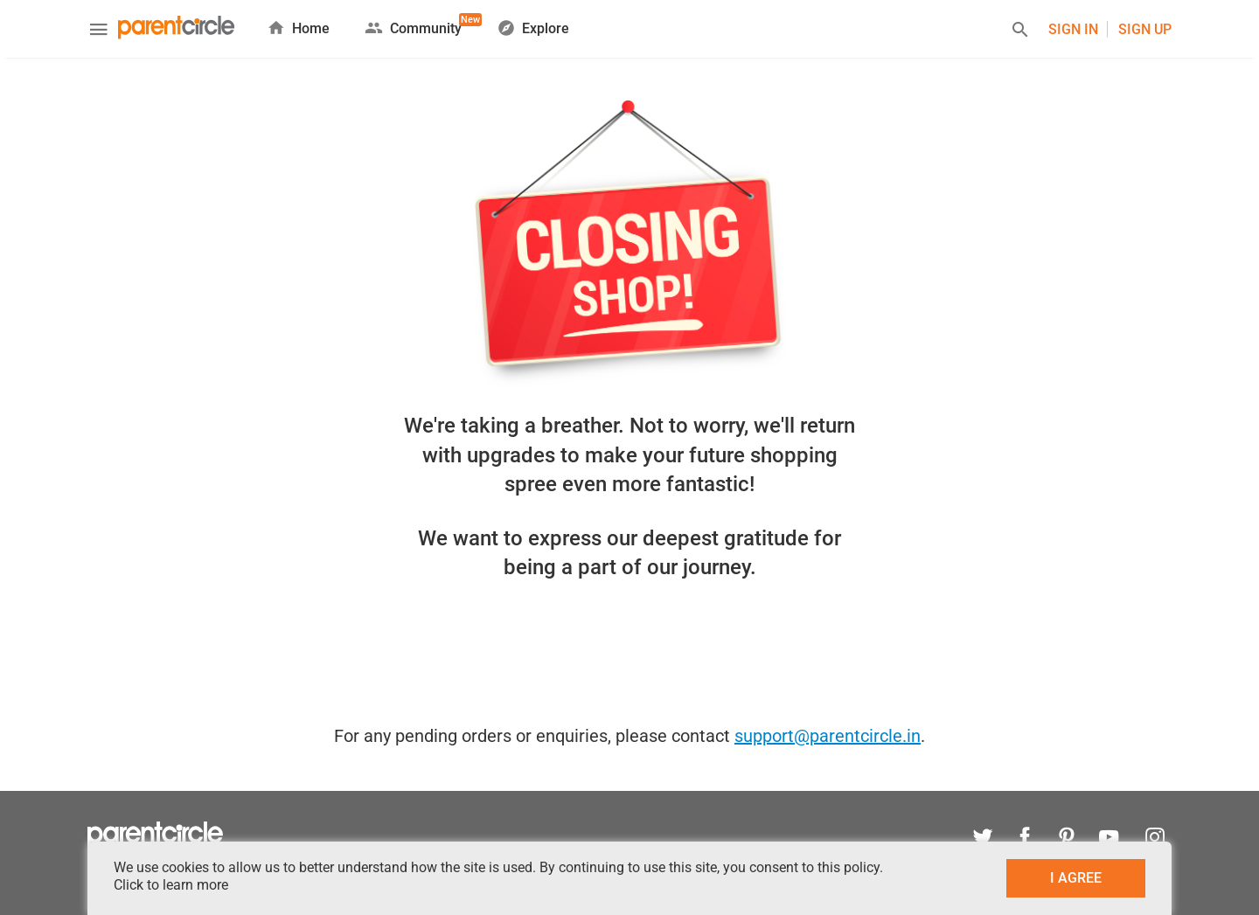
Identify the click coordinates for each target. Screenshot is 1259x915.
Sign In (1073, 29)
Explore (533, 27)
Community (413, 25)
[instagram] (1150, 839)
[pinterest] (1067, 839)
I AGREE (1076, 878)
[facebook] (1025, 839)
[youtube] (1109, 839)
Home (298, 27)
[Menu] (98, 31)
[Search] (1020, 32)
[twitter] (983, 839)
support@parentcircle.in (827, 735)
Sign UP (1145, 29)
